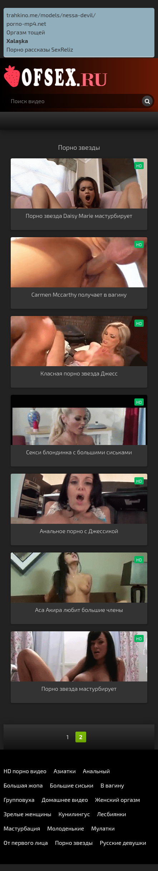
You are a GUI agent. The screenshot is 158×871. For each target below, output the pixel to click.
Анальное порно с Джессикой (79, 530)
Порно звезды (74, 842)
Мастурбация (22, 828)
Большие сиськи (72, 785)
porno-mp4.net (26, 23)
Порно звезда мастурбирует (79, 688)
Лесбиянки (111, 813)
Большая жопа (23, 785)
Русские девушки (123, 842)
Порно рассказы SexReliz (39, 49)
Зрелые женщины (27, 813)
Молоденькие (65, 828)
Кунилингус (74, 813)
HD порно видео (25, 770)
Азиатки (65, 770)
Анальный (96, 770)
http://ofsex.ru (57, 76)
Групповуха (19, 799)
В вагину (112, 785)
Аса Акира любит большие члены (79, 609)
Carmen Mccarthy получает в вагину (79, 294)
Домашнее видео (65, 799)
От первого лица (26, 842)
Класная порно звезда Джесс (79, 373)
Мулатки (103, 828)
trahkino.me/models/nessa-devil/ (51, 14)
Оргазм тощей (25, 32)
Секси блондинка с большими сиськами (79, 452)
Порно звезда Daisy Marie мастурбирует (79, 215)
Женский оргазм (117, 799)
